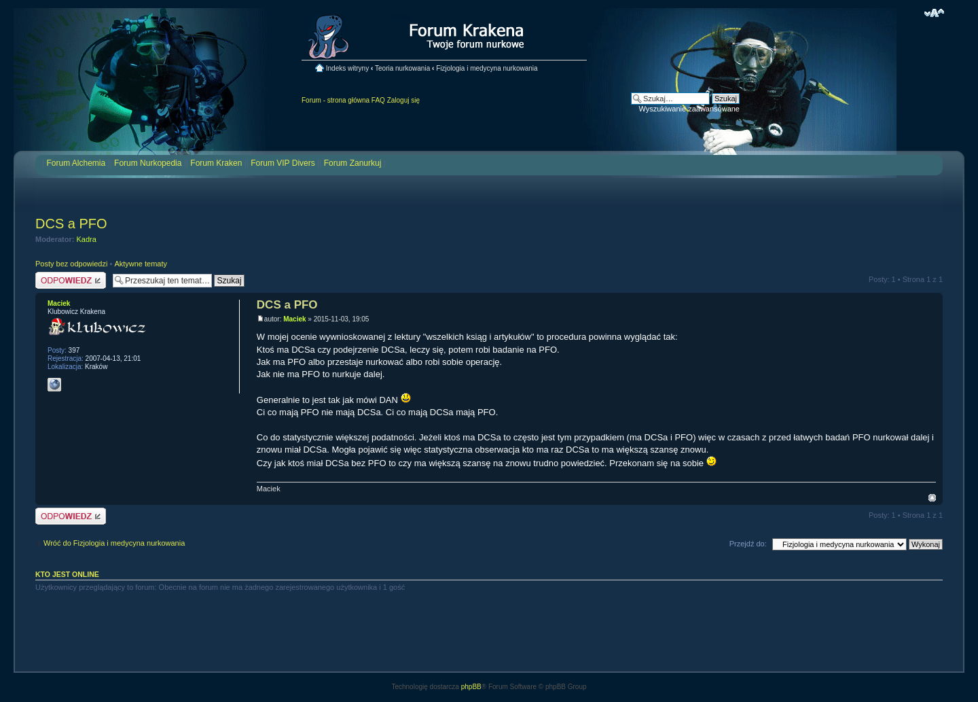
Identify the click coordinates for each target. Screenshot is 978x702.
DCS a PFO (71, 223)
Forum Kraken (216, 163)
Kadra (86, 239)
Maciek (294, 319)
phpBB (471, 686)
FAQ (378, 100)
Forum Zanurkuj (353, 163)
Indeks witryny (347, 68)
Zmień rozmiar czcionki (934, 13)
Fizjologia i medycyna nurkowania (487, 68)
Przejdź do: (748, 544)
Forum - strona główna (335, 100)
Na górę (932, 498)
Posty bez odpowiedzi (71, 264)
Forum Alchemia (75, 163)
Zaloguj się (403, 100)
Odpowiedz (70, 280)
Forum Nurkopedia (147, 163)
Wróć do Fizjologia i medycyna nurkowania (114, 543)
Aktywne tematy (140, 264)
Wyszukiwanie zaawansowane (689, 109)
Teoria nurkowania (402, 68)
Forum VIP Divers (282, 163)
